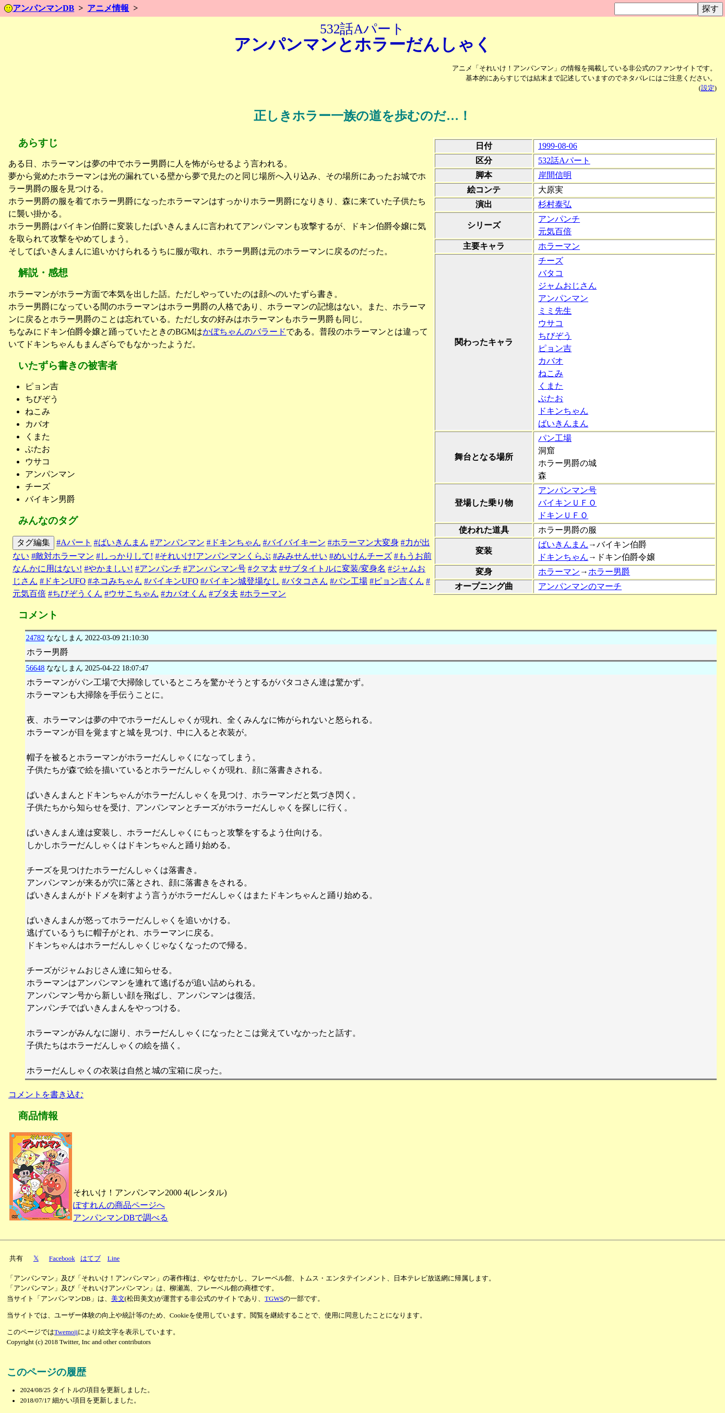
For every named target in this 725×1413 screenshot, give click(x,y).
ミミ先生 (555, 310)
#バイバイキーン (294, 542)
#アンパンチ (158, 568)
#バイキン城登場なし (240, 581)
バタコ (550, 273)
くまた (550, 385)
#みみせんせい (300, 556)
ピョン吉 (555, 348)
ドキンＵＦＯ (563, 515)
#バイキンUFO (171, 581)
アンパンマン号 (567, 490)
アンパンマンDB (39, 8)
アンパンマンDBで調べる (120, 1217)
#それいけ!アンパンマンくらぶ (212, 556)
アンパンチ (559, 218)
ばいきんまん (563, 423)
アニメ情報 (108, 8)
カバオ (550, 360)
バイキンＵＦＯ (567, 502)
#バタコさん (305, 581)
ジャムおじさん (567, 285)
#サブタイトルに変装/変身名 (332, 568)
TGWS (274, 1298)
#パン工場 (348, 581)
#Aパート (74, 542)
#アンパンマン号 (214, 568)
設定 (708, 88)
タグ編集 (33, 542)
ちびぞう (555, 335)
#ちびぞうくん (75, 593)
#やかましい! (108, 568)
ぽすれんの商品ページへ (119, 1205)
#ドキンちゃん (234, 542)
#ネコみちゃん (115, 581)
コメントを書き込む (46, 1094)
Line (114, 1258)
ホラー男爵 (609, 571)
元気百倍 (555, 231)
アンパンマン (563, 298)
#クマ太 (262, 568)
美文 (118, 1298)
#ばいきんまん (121, 542)
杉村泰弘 (555, 204)
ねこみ (550, 373)
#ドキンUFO (63, 581)
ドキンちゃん (563, 410)
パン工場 (555, 438)
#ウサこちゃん (131, 593)
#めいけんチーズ (360, 556)
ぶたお (550, 398)
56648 (35, 668)
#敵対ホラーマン (62, 556)
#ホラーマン (263, 593)
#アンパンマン (177, 542)
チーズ (550, 260)
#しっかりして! (124, 556)
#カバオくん (184, 593)
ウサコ (550, 323)
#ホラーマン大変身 (363, 542)
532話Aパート (564, 160)
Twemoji (66, 1332)
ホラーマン (559, 246)
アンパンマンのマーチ (580, 586)
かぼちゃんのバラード (244, 331)
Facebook (62, 1258)
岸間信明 (555, 175)
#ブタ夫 (223, 593)
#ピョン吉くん (397, 581)
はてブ (90, 1258)
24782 (35, 637)
